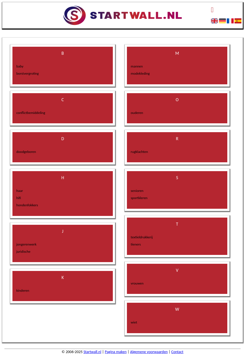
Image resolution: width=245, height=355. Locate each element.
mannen (137, 66)
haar (19, 191)
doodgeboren (26, 152)
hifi (18, 198)
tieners (136, 244)
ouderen (137, 113)
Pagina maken (116, 351)
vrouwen (137, 283)
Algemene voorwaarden (149, 351)
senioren (137, 191)
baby (20, 66)
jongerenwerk (26, 244)
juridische (23, 251)
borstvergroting (27, 73)
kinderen (22, 290)
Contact (177, 351)
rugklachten (139, 152)
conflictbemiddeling (30, 113)
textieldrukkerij (142, 237)
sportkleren (139, 198)
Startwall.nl (92, 351)
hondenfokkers (27, 205)
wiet (134, 322)
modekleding (140, 73)
